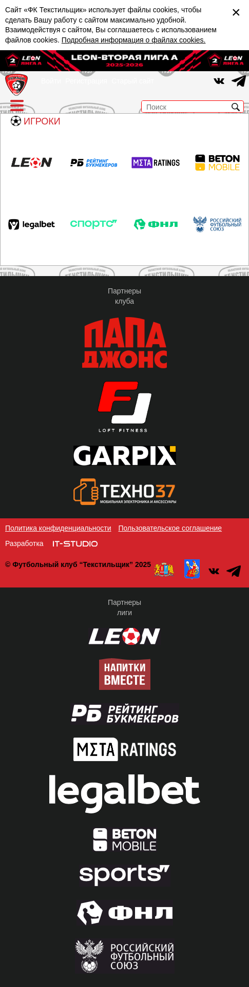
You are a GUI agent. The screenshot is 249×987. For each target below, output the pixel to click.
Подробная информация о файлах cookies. (134, 40)
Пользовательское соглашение (170, 528)
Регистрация (86, 81)
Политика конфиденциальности (58, 528)
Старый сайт (132, 81)
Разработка (24, 543)
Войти (51, 81)
